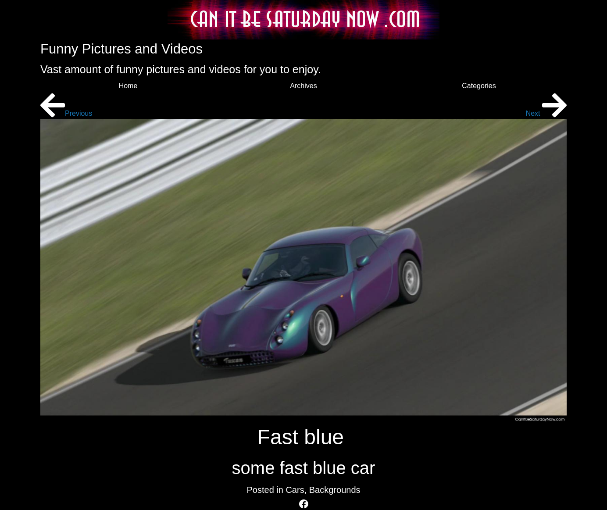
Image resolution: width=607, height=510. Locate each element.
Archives (303, 85)
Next (546, 113)
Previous (66, 113)
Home (128, 85)
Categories (479, 85)
